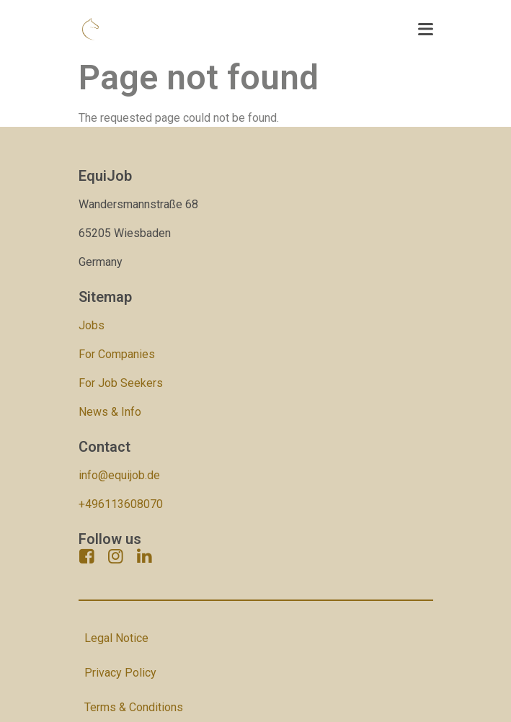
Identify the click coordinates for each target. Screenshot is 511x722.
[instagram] (116, 556)
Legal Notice (116, 638)
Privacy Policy (120, 672)
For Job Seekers (121, 383)
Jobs (92, 325)
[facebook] (87, 556)
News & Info (110, 412)
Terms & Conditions (133, 707)
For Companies (117, 354)
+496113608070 (121, 504)
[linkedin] (144, 556)
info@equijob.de (119, 475)
